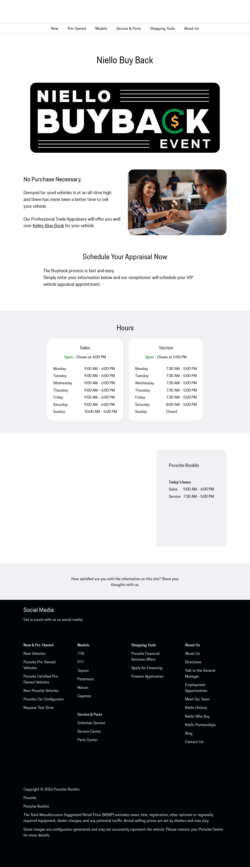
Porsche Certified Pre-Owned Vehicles (41, 679)
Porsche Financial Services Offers (145, 656)
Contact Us (194, 742)
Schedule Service (91, 723)
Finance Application (147, 676)
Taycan (82, 670)
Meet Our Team (197, 699)
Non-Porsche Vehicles (41, 690)
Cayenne (84, 696)
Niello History (196, 707)
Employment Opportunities (196, 687)
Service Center (89, 731)
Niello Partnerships (200, 725)
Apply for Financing (146, 668)
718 (80, 653)
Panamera (85, 679)
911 (80, 662)
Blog (188, 733)
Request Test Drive (38, 707)
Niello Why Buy (197, 716)
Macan (82, 687)
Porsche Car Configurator (43, 699)
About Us (192, 653)
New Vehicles (34, 653)
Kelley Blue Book (48, 225)
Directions (193, 662)
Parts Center (87, 740)
